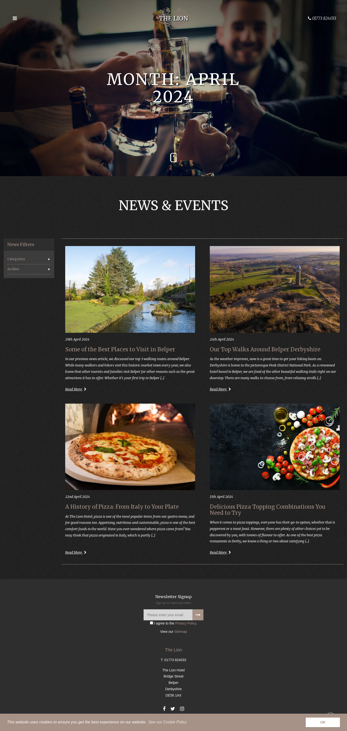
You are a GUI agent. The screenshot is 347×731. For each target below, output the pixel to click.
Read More (75, 389)
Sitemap (180, 632)
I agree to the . (173, 623)
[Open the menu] (14, 18)
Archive (13, 269)
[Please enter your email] (173, 614)
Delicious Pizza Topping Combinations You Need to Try (267, 509)
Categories (16, 259)
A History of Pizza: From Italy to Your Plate (122, 506)
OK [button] (323, 722)
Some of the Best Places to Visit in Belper (120, 349)
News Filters (20, 244)
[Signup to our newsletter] (197, 614)
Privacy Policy (185, 623)
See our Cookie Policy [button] (167, 722)
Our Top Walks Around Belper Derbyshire (265, 349)
